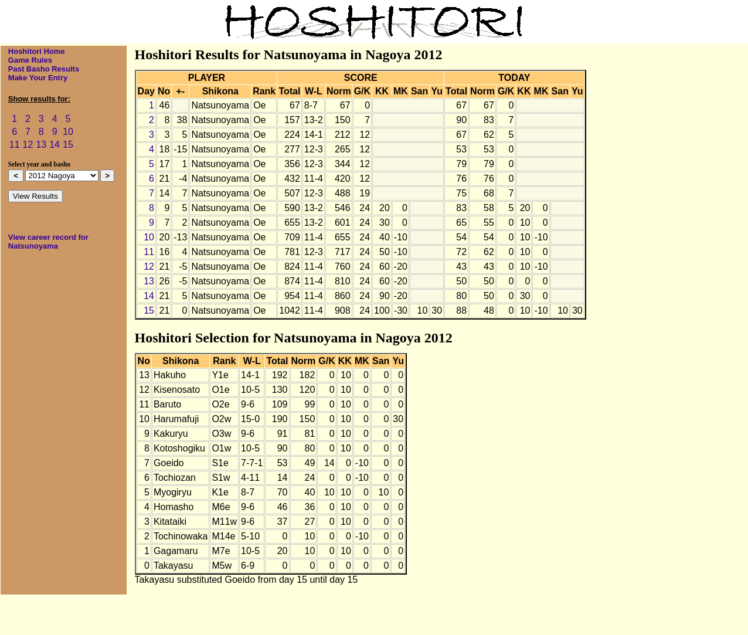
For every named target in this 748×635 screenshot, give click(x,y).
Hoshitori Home (36, 51)
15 (68, 145)
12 (28, 145)
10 (68, 132)
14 (54, 145)
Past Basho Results (43, 68)
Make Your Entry (37, 77)
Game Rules (30, 60)
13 (41, 145)
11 (14, 145)
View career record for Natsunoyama (48, 241)
